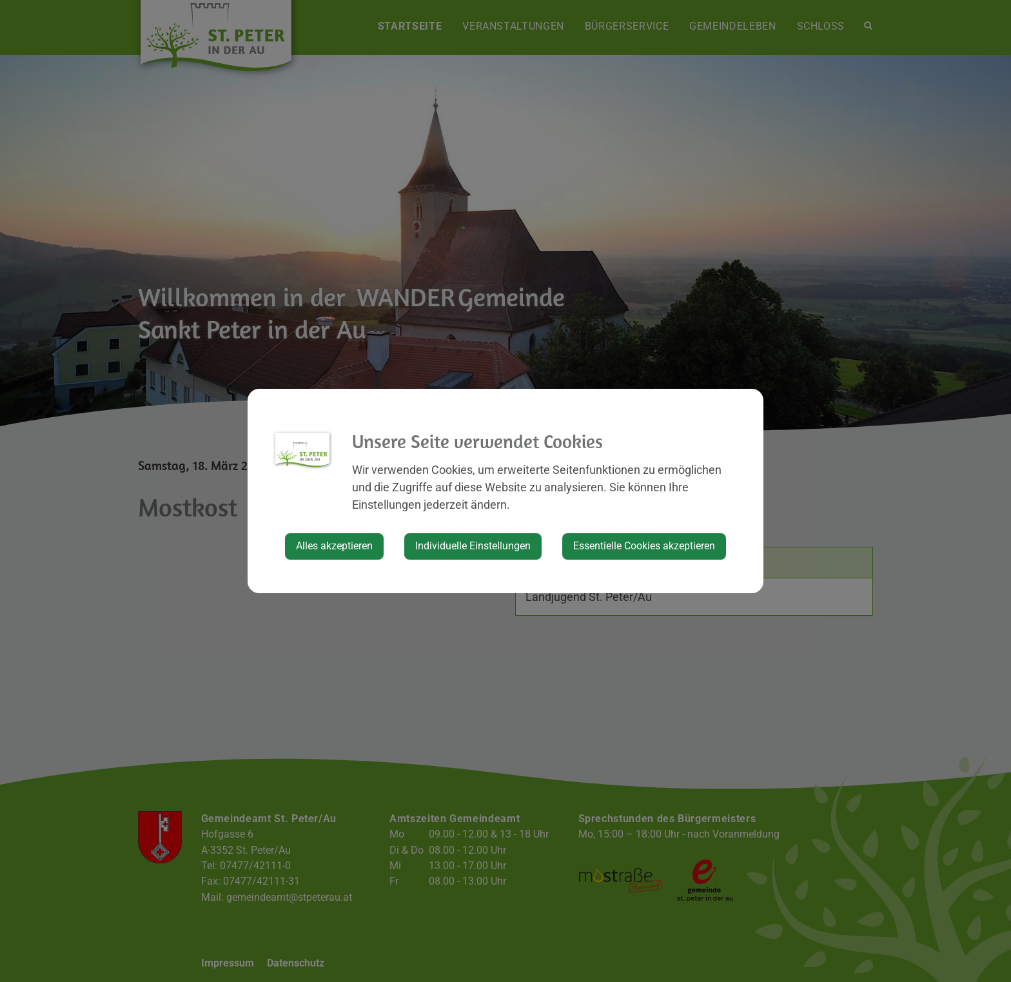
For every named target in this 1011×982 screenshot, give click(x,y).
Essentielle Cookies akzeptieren (644, 546)
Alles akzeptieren (334, 546)
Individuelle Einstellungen (473, 546)
